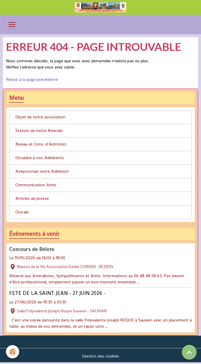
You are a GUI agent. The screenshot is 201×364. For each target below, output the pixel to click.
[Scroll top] (189, 352)
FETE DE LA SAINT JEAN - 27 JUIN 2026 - (57, 293)
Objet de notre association (40, 117)
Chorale (22, 212)
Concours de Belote (31, 249)
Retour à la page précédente (32, 79)
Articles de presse (32, 198)
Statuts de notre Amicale (38, 130)
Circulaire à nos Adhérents (39, 157)
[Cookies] (12, 351)
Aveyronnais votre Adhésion (42, 171)
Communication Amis (35, 184)
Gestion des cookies (100, 356)
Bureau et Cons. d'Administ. (41, 144)
